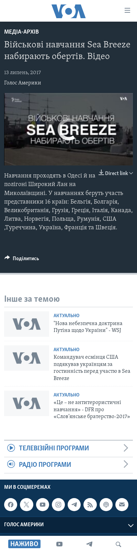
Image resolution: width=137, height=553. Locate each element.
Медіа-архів (21, 32)
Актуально (66, 316)
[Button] (21, 260)
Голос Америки (22, 83)
